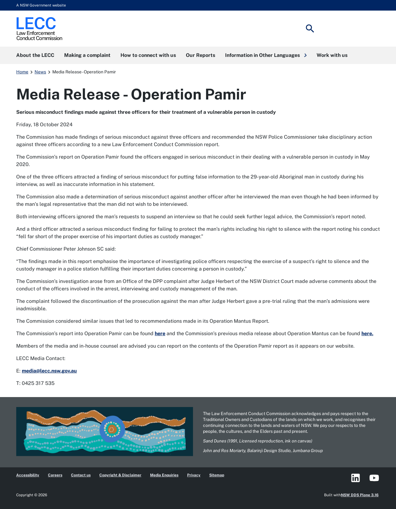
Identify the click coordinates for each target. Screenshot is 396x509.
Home (22, 71)
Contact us (81, 475)
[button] (266, 55)
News (40, 71)
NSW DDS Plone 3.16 (360, 495)
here (160, 333)
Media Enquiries (164, 475)
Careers (55, 475)
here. (367, 333)
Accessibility (27, 475)
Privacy (193, 475)
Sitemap (216, 475)
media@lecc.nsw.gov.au (49, 371)
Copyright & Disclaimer (120, 475)
